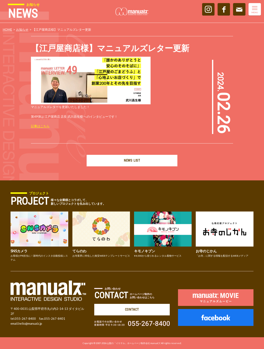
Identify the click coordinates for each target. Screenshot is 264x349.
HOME (7, 29)
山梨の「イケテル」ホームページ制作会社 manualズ (133, 343)
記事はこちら (40, 126)
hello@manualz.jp (30, 323)
